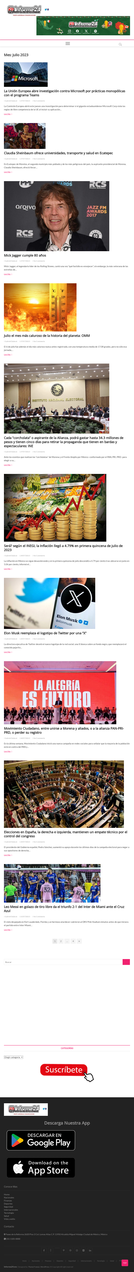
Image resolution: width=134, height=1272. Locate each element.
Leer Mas (12, 114)
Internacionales (11, 1210)
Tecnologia (9, 1213)
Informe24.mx (10, 1266)
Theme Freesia (33, 1267)
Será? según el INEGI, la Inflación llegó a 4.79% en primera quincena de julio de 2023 (63, 548)
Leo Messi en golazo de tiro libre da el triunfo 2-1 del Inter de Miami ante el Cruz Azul (64, 908)
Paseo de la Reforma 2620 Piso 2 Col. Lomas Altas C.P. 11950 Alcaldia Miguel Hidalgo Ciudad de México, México (55, 1234)
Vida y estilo (9, 1219)
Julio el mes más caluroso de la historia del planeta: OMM (47, 335)
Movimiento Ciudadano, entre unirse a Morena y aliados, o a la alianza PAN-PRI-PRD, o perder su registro (64, 730)
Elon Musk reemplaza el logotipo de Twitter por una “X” (45, 633)
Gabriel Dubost (10, 101)
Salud (6, 1216)
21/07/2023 (24, 916)
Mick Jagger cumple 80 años (25, 255)
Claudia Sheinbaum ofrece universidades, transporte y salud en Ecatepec (58, 153)
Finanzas (8, 1200)
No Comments (38, 101)
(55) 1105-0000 (12, 1239)
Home (7, 1194)
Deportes (8, 1203)
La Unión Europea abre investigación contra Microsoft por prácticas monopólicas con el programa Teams (64, 93)
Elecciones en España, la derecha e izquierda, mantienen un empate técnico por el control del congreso (65, 834)
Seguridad (8, 1206)
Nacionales (9, 1197)
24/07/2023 (24, 555)
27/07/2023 (24, 101)
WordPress (45, 1267)
